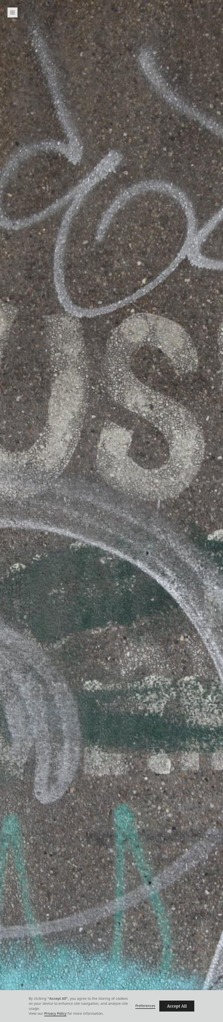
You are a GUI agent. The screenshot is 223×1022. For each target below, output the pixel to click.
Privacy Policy (55, 1013)
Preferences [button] (145, 1005)
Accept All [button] (177, 1006)
